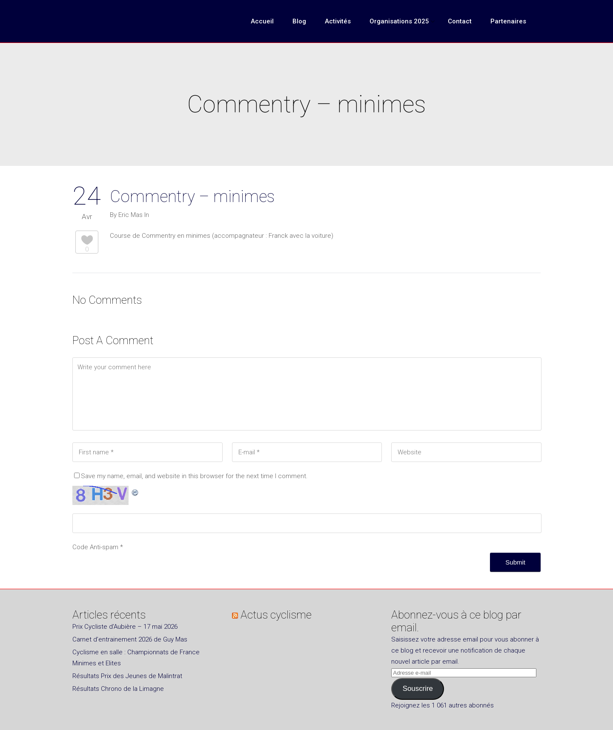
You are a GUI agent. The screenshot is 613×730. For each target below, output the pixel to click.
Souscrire (418, 688)
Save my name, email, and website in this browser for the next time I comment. (194, 476)
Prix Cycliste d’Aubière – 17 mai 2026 (125, 626)
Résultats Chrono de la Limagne (118, 689)
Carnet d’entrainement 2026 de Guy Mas (129, 639)
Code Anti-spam (95, 547)
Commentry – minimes (192, 196)
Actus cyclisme (276, 614)
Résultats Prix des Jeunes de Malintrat (127, 676)
